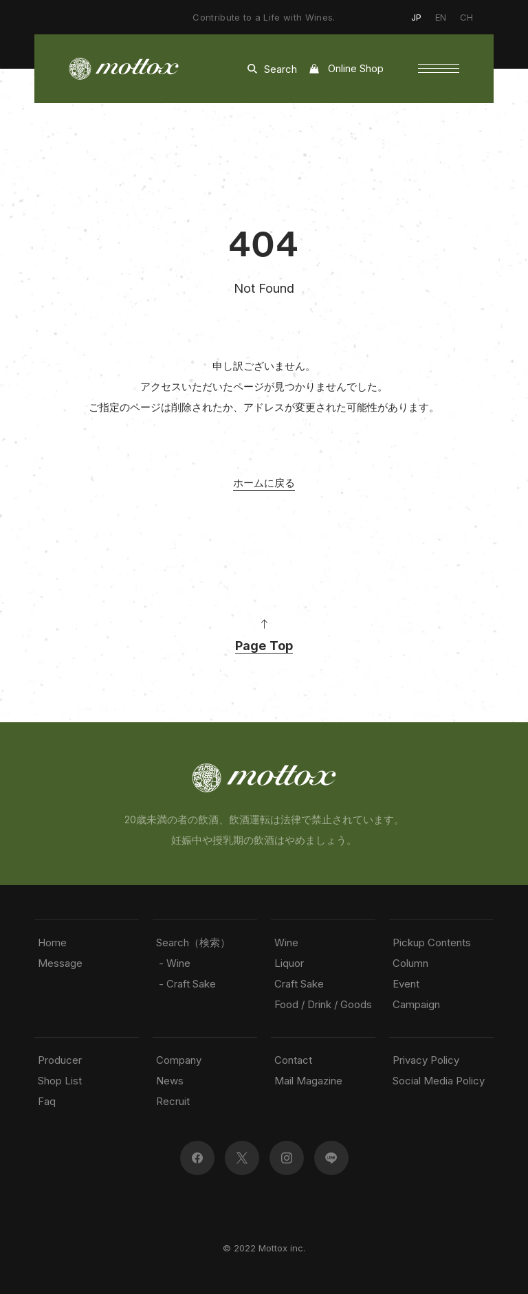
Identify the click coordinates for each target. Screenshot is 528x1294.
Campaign (416, 1004)
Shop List (60, 1080)
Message (60, 963)
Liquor (289, 963)
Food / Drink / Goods (323, 1004)
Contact (293, 1060)
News (170, 1080)
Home (52, 942)
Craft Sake (299, 984)
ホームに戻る (264, 482)
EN (440, 17)
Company (178, 1060)
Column (410, 963)
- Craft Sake (186, 984)
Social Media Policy (439, 1080)
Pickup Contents (432, 942)
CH (466, 17)
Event (406, 984)
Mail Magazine (308, 1080)
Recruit (173, 1101)
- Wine (173, 963)
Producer (60, 1060)
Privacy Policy (426, 1060)
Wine (286, 942)
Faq (47, 1101)
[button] (438, 68)
